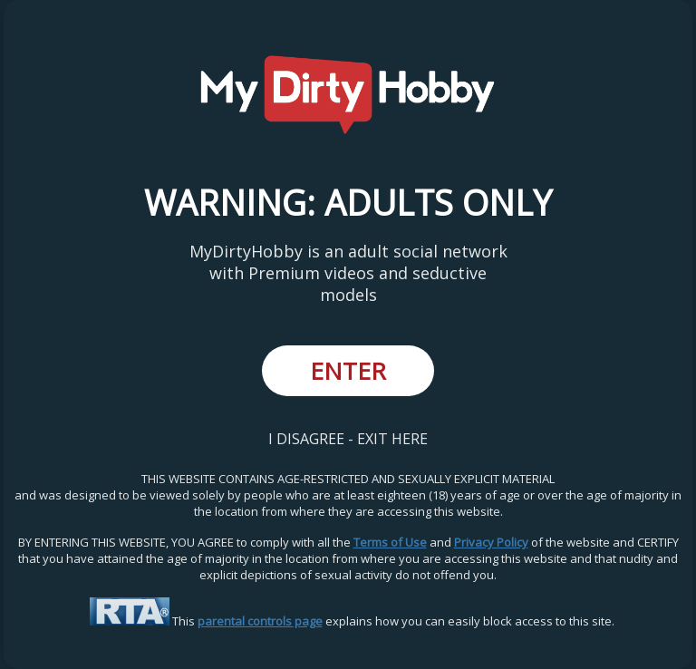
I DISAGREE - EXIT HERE (348, 439)
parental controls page (260, 621)
